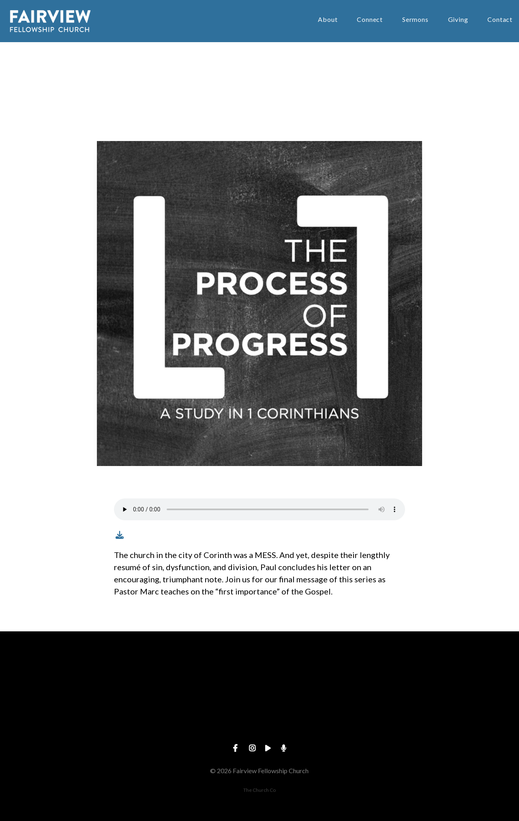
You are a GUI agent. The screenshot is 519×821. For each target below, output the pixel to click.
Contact (500, 19)
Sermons (415, 19)
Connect (370, 19)
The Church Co (259, 790)
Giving (458, 19)
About (327, 19)
